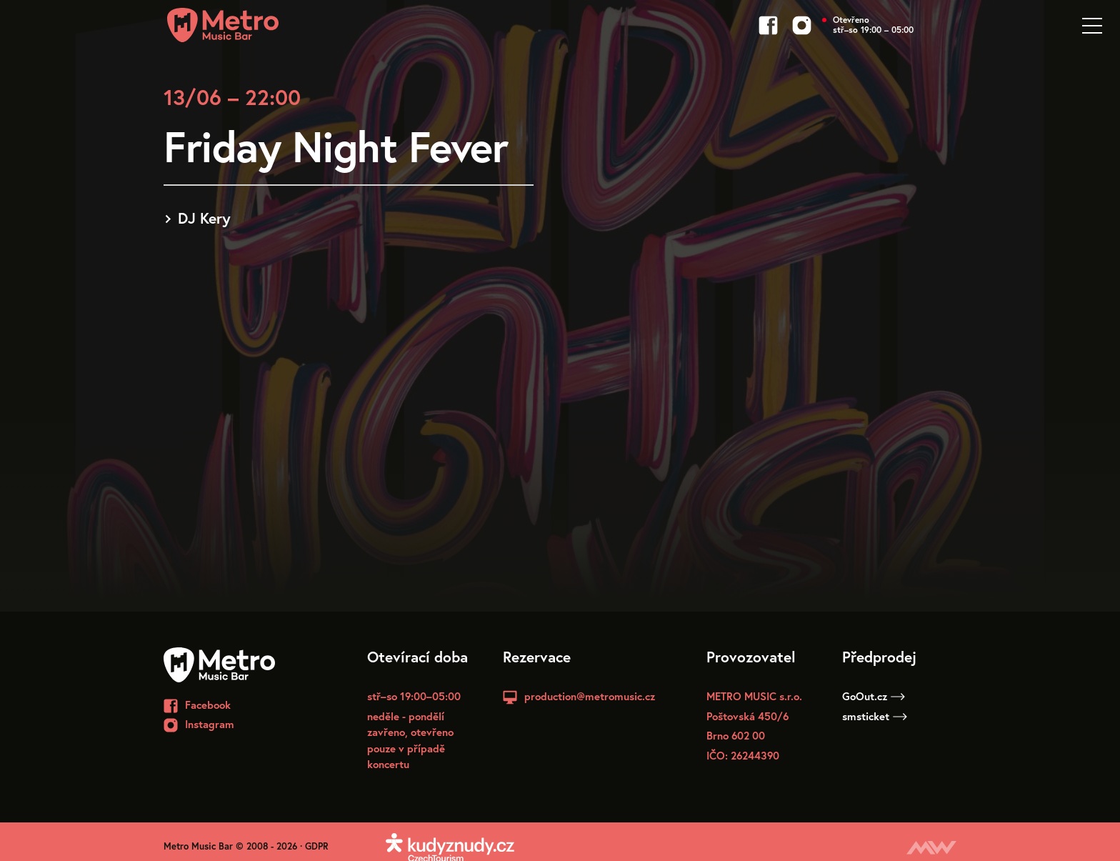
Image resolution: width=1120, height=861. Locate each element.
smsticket (874, 716)
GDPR (317, 846)
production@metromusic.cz (589, 696)
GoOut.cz (873, 696)
